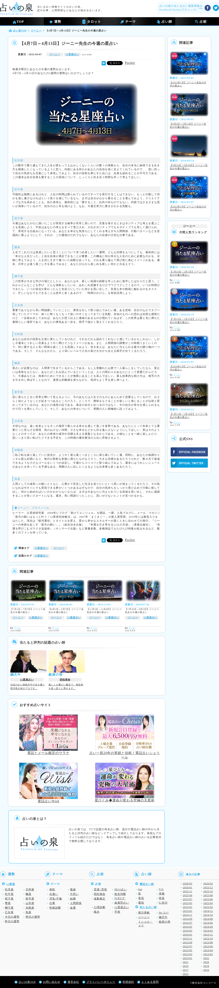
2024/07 (187, 922)
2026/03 (187, 883)
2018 (206, 966)
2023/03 (187, 954)
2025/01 (187, 911)
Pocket (130, 63)
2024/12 (208, 911)
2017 (186, 970)
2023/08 (208, 942)
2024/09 (187, 918)
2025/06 (208, 899)
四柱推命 (65, 679)
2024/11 (187, 915)
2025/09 (187, 895)
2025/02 (208, 907)
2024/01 (187, 934)
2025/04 (208, 903)
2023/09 (187, 942)
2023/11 (187, 938)
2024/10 (208, 915)
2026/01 (187, 887)
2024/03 (187, 930)
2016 (206, 970)
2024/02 (208, 930)
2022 (206, 958)
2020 (206, 962)
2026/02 (208, 883)
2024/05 (187, 926)
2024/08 (208, 918)
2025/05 (187, 903)
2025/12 (208, 887)
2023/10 (208, 938)
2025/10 (208, 891)
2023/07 (187, 946)
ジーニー (54, 54)
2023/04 (208, 950)
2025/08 (208, 895)
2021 (186, 962)
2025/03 (187, 907)
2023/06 (208, 946)
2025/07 (187, 899)
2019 (186, 966)
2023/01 (187, 958)
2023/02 (208, 954)
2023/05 (187, 950)
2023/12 (208, 934)
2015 (186, 973)
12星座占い (72, 54)
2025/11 (187, 891)
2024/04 (208, 926)
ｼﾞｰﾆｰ (17, 627)
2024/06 (208, 922)
